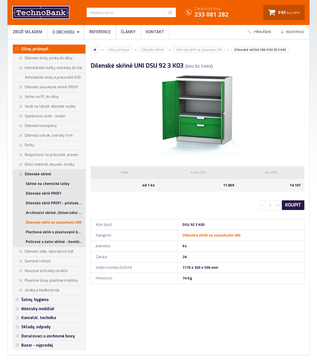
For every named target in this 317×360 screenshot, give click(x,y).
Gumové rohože (32, 261)
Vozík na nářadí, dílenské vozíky (44, 106)
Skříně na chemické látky (47, 183)
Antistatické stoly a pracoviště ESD (53, 77)
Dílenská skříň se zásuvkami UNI (53, 222)
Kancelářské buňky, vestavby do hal (47, 68)
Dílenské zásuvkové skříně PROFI (45, 87)
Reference (100, 31)
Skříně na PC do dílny (35, 97)
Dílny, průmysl (31, 49)
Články (128, 31)
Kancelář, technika (34, 317)
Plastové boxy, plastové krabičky (45, 280)
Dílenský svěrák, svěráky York (43, 135)
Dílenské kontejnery (34, 126)
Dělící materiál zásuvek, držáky (43, 164)
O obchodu (66, 32)
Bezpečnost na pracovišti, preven (45, 155)
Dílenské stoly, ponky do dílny (42, 58)
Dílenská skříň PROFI (43, 193)
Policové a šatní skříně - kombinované (55, 242)
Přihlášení (259, 32)
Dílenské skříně (32, 174)
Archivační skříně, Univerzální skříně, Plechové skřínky (55, 212)
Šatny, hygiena (31, 299)
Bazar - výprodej (33, 345)
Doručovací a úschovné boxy (44, 336)
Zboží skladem (27, 31)
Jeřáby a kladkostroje (36, 290)
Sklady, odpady (32, 327)
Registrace (292, 32)
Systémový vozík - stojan (39, 116)
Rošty (23, 145)
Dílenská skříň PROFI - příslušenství (55, 203)
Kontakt (155, 31)
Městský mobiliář (33, 308)
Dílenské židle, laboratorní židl (43, 251)
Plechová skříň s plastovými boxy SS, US (55, 232)
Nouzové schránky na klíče (40, 271)
